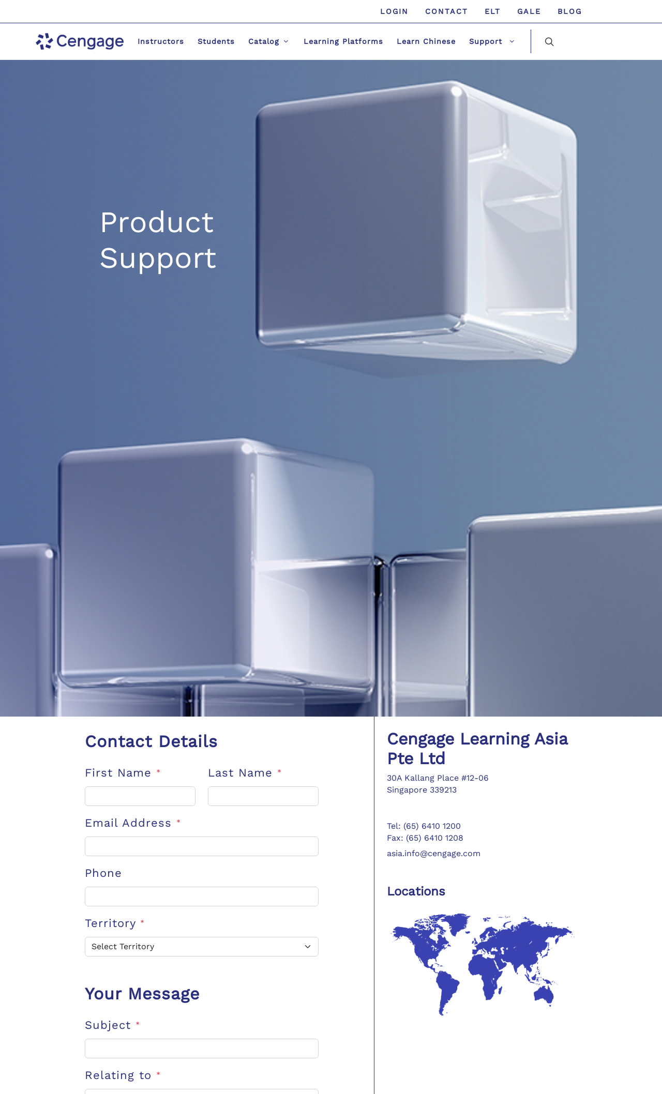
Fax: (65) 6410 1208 (425, 838)
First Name (123, 772)
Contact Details (151, 741)
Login (394, 11)
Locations (416, 891)
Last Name (245, 772)
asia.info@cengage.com (433, 853)
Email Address (133, 822)
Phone (103, 873)
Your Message (142, 994)
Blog (570, 11)
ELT (493, 11)
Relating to (123, 1075)
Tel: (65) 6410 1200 (424, 826)
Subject (112, 1025)
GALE (529, 11)
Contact (446, 11)
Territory (115, 923)
